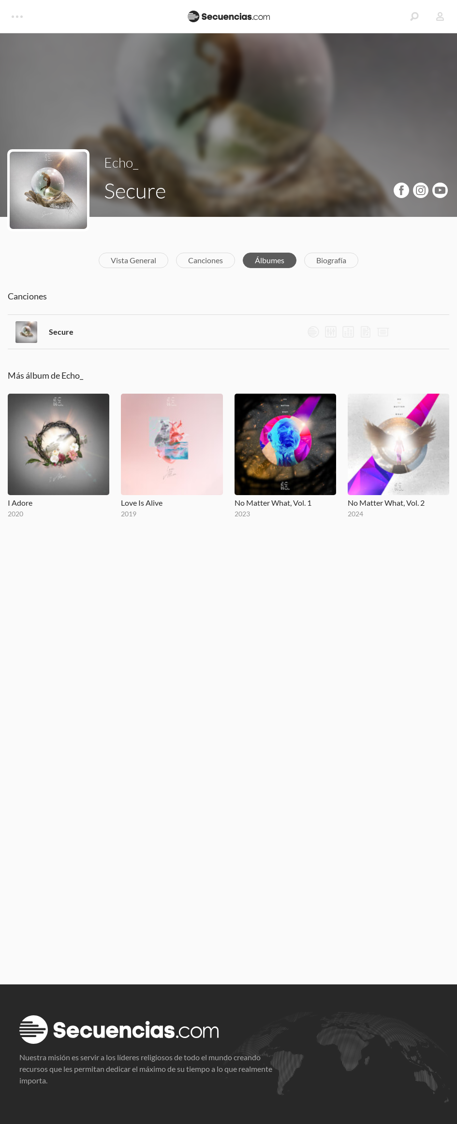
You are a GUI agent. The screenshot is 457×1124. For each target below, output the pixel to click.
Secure (61, 331)
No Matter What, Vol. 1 (273, 502)
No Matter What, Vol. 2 (386, 502)
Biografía (331, 260)
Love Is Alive (141, 502)
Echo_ (121, 162)
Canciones (205, 260)
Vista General (133, 260)
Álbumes (269, 260)
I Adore (20, 502)
